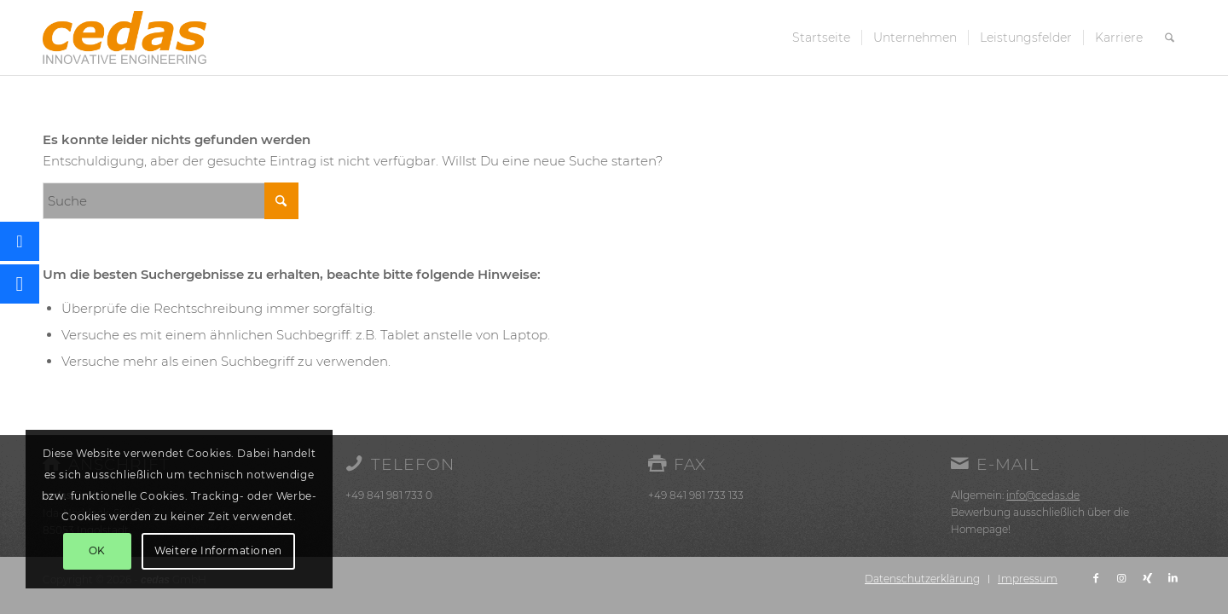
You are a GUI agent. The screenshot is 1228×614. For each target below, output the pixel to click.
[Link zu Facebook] (1096, 578)
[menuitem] (821, 37)
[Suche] (1169, 37)
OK (97, 550)
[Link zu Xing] (1147, 578)
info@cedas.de (1043, 495)
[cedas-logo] (124, 37)
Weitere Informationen (218, 550)
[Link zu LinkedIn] (1172, 578)
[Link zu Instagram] (1121, 578)
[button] (19, 284)
